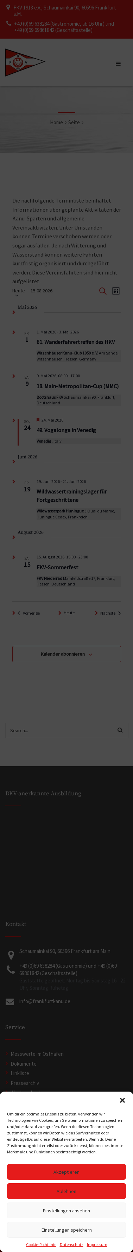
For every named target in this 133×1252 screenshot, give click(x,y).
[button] (122, 1100)
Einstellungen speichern (67, 1230)
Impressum (97, 1244)
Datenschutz (71, 1244)
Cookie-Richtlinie (41, 1244)
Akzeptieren (66, 1172)
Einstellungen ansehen (66, 1210)
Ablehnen (66, 1191)
